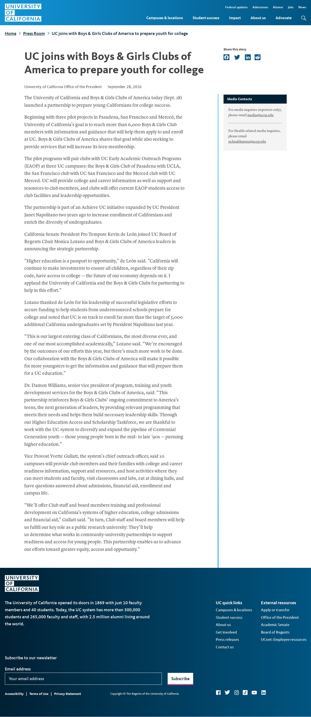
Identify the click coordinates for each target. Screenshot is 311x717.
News (302, 7)
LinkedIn (263, 692)
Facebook (218, 692)
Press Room (34, 33)
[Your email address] (83, 679)
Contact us (225, 647)
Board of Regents (275, 632)
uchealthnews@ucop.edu (247, 141)
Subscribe (180, 678)
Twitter (227, 692)
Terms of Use (38, 694)
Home (10, 33)
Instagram (236, 692)
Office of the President (280, 617)
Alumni (278, 7)
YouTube (254, 692)
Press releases (227, 639)
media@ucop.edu (260, 115)
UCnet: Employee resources (284, 639)
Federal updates (236, 7)
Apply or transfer (275, 610)
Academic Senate (275, 624)
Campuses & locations (164, 18)
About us (258, 18)
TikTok (245, 692)
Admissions (260, 7)
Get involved (226, 632)
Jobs (291, 7)
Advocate (284, 18)
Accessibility (14, 694)
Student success (206, 18)
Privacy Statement (67, 694)
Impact (235, 18)
